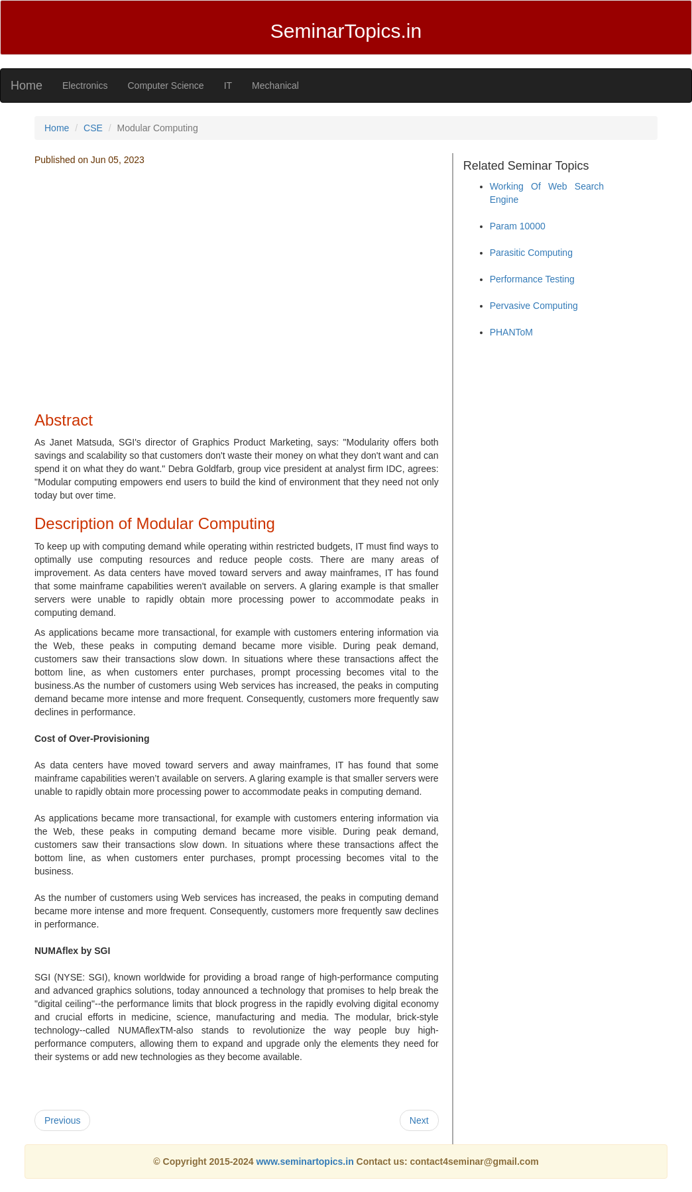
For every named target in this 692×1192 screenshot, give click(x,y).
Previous (62, 1120)
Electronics (84, 85)
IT (228, 85)
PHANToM (511, 332)
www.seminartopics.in (306, 1161)
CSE (93, 128)
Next (419, 1120)
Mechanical (275, 85)
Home (26, 85)
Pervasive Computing (534, 305)
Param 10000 (518, 226)
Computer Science (165, 85)
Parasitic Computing (531, 252)
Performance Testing (532, 279)
